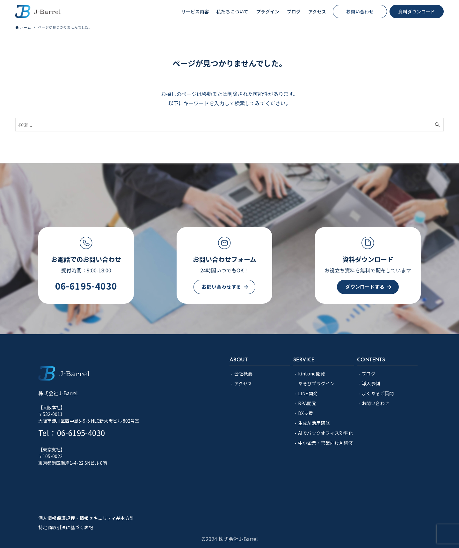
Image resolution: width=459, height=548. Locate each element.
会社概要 (243, 373)
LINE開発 (307, 393)
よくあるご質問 (378, 393)
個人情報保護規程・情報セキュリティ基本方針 (86, 518)
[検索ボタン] (437, 124)
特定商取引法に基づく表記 (65, 527)
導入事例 (371, 383)
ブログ (368, 373)
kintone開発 (311, 373)
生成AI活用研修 (314, 423)
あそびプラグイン (316, 383)
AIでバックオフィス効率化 (325, 433)
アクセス (243, 383)
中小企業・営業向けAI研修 (325, 443)
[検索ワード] (229, 124)
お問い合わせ (375, 403)
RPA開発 (307, 403)
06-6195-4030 (86, 285)
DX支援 (305, 413)
